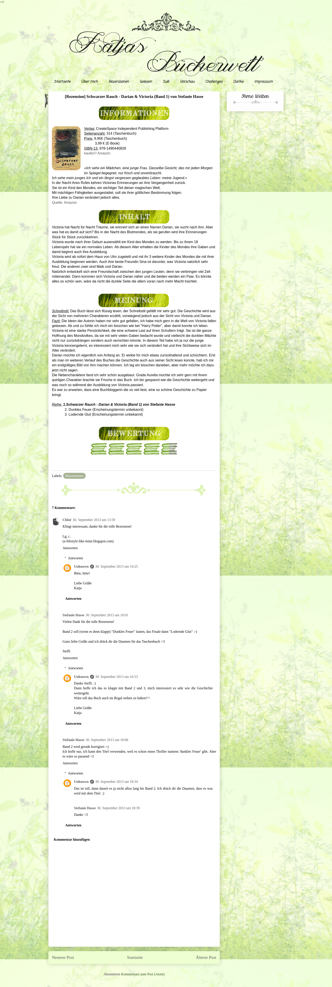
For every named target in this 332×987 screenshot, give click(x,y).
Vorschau (187, 81)
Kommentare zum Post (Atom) (143, 974)
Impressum (263, 81)
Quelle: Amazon (64, 202)
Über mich (89, 81)
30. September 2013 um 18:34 (116, 781)
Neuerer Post (63, 957)
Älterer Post (206, 957)
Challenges (213, 81)
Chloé (67, 520)
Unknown (81, 566)
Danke (238, 81)
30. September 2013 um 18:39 (118, 808)
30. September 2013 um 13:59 (94, 520)
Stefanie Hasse (73, 615)
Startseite (62, 81)
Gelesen (146, 81)
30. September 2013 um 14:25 (116, 566)
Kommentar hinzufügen (72, 839)
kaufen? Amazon (97, 153)
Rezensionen (119, 81)
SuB (166, 81)
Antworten (70, 548)
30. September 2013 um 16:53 (116, 677)
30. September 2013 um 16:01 (107, 615)
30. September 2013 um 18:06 (107, 740)
